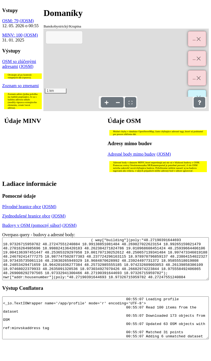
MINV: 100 (12, 35)
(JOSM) (27, 20)
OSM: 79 (10, 20)
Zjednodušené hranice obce (26, 216)
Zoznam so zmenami (20, 85)
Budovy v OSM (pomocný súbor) (31, 225)
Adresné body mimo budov (132, 154)
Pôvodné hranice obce (21, 206)
